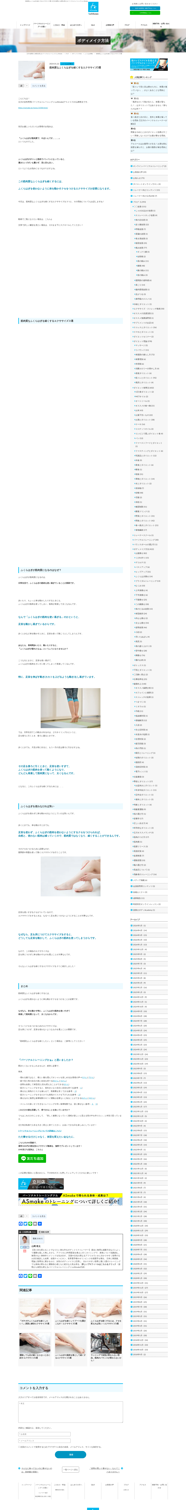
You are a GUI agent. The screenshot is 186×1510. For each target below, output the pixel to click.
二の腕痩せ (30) (142, 607)
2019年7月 (137, 1309)
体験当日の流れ (59, 1492)
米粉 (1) (139, 505)
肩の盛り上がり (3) (144, 649)
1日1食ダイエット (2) (145, 394)
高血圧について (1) (142, 872)
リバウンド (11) (142, 353)
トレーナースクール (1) (144, 538)
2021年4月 (137, 1209)
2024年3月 (137, 1043)
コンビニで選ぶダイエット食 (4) (149, 436)
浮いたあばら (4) (143, 639)
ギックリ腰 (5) (143, 254)
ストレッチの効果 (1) (144, 700)
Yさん (84, 1080)
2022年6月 (137, 1143)
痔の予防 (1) (141, 751)
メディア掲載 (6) (140, 883)
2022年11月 (138, 1119)
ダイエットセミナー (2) (144, 339)
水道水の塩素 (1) (143, 737)
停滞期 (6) (140, 366)
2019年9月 (137, 1300)
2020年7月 (137, 1252)
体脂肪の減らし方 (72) (145, 357)
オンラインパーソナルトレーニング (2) (149, 169)
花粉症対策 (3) (142, 769)
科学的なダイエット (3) (144, 830)
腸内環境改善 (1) (143, 292)
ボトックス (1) (140, 668)
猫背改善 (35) (141, 246)
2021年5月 (137, 1205)
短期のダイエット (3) (144, 760)
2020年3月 (137, 1271)
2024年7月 (137, 1023)
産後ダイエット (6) (144, 376)
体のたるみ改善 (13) (144, 612)
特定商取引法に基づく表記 (43, 1499)
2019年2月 (137, 1333)
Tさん (91, 1080)
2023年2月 (137, 1104)
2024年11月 (138, 1004)
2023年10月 (138, 1066)
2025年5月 (137, 976)
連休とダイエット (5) (144, 802)
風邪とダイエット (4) (144, 385)
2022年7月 (137, 1138)
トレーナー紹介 (43, 1495)
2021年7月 (137, 1195)
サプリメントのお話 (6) (144, 325)
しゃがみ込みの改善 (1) (145, 213)
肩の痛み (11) (143, 264)
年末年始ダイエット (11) (146, 793)
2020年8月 (137, 1247)
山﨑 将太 (36, 1249)
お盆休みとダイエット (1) (146, 788)
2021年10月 (138, 1181)
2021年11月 (138, 1176)
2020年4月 (137, 1266)
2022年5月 (137, 1147)
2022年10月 (138, 1124)
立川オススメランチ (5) (144, 835)
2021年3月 (137, 1214)
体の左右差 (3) (142, 223)
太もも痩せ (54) (142, 625)
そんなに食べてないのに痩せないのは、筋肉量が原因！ (36, 1473)
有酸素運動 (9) (140, 812)
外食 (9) (139, 463)
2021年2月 (137, 1219)
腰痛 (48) (141, 268)
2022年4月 (137, 1152)
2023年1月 (137, 1109)
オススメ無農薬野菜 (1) (144, 321)
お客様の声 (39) (139, 175)
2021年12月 (138, 1171)
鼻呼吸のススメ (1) (144, 301)
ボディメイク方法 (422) (144, 552)
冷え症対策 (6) (142, 732)
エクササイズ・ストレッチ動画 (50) (149, 311)
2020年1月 (137, 1281)
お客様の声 (110, 27)
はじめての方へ (76, 27)
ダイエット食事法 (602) (144, 390)
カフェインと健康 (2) (144, 695)
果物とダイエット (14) (145, 481)
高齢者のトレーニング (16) (145, 877)
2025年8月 (137, 962)
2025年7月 (137, 966)
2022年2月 (137, 1162)
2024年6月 (137, 1028)
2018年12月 (138, 1343)
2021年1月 (137, 1224)
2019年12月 (138, 1286)
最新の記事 (45, 1235)
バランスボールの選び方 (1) (145, 547)
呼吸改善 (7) (141, 232)
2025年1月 (137, 995)
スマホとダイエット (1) (144, 335)
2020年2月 (137, 1276)
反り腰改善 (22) (142, 227)
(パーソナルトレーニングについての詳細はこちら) (39, 1133)
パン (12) (139, 441)
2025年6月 (137, 971)
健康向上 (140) (140, 686)
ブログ (126, 27)
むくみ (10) (140, 588)
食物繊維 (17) (141, 533)
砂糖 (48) (139, 495)
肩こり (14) (140, 288)
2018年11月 (138, 1348)
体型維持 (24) (141, 616)
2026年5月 (137, 928)
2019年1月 (137, 1338)
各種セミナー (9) (140, 895)
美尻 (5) (139, 644)
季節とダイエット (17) (143, 784)
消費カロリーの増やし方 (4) (147, 371)
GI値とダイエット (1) (143, 307)
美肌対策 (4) (139, 854)
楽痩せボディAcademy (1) (144, 913)
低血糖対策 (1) (142, 718)
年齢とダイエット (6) (143, 807)
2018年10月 (138, 1352)
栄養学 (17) (138, 821)
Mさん (56, 1083)
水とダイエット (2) (144, 486)
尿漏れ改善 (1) (142, 236)
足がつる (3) (141, 297)
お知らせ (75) (138, 181)
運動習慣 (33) (139, 863)
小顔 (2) (139, 635)
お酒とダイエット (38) (145, 422)
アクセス (144, 27)
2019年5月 (137, 1319)
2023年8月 (137, 1076)
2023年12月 (138, 1057)
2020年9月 (137, 1243)
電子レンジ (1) (142, 774)
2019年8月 (137, 1305)
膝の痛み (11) (143, 273)
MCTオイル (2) (142, 399)
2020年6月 (137, 1257)
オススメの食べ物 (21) (145, 408)
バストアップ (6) (143, 570)
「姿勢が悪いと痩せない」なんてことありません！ (104, 1473)
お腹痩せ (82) (141, 556)
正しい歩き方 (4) (141, 826)
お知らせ (126, 1492)
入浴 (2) (139, 728)
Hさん (63, 1083)
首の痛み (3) (142, 278)
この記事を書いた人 (29, 1235)
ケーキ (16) (140, 427)
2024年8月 (137, 1019)
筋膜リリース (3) (141, 849)
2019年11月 (138, 1290)
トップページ (25, 27)
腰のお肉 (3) (141, 663)
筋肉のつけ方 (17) (141, 840)
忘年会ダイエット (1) (144, 797)
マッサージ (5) (142, 348)
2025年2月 (137, 990)
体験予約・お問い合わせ (161, 26)
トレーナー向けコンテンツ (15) (146, 193)
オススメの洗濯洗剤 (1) (144, 316)
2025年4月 (137, 981)
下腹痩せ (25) (141, 602)
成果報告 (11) (138, 901)
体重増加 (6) (141, 362)
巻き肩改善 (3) (142, 241)
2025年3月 (137, 985)
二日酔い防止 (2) (141, 677)
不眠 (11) (139, 714)
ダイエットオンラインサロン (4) (147, 187)
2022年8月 (137, 1133)
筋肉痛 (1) (138, 844)
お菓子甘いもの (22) (144, 418)
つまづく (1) (141, 704)
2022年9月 (137, 1128)
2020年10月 (138, 1238)
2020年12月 (138, 1228)
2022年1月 (137, 1166)
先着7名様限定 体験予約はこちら (145, 9)
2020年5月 (137, 1262)
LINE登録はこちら (146, 13)
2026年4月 (137, 933)
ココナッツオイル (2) (144, 432)
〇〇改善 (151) (140, 209)
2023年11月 (138, 1062)
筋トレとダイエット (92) (146, 380)
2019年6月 (137, 1314)
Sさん (66, 1087)
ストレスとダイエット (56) (145, 330)
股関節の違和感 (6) (144, 283)
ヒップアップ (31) (143, 574)
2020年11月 (138, 1233)
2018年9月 (137, 1357)
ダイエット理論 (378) (143, 344)
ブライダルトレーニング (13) (148, 584)
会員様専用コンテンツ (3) (144, 889)
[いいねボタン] (21, 88)
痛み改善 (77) (141, 250)
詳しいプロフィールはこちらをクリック (99, 1267)
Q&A (93, 27)
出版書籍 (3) (139, 779)
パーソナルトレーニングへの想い (41, 26)
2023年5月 (137, 1090)
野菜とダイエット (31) (145, 519)
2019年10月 (138, 1295)
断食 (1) (139, 472)
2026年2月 (137, 942)
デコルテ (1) (141, 565)
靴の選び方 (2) (140, 868)
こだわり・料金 (59, 27)
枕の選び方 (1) (140, 817)
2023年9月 (137, 1071)
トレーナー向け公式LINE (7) (145, 199)
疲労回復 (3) (141, 746)
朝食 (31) (139, 477)
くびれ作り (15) (142, 560)
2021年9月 (137, 1185)
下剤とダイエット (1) (143, 672)
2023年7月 (137, 1081)
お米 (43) (139, 413)
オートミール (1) (143, 404)
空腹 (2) (139, 500)
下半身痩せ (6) (142, 598)
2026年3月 (137, 938)
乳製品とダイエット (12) (146, 458)
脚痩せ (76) (140, 658)
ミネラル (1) (141, 709)
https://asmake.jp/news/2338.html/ (33, 110)
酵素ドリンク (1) (143, 514)
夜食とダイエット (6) (144, 467)
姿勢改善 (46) (141, 630)
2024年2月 (137, 1047)
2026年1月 (137, 947)
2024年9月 (137, 1014)
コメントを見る (38, 88)
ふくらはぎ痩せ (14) (144, 579)
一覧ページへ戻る (70, 1472)
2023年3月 (137, 1100)
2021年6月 (137, 1200)
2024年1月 (137, 1052)
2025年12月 (138, 952)
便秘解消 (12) (141, 723)
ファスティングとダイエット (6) (149, 454)
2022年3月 (137, 1157)
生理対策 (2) (141, 742)
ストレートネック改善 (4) (146, 218)
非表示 (39, 1241)
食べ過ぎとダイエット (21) (147, 528)
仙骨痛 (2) (141, 259)
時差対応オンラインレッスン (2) (147, 907)
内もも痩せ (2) (142, 621)
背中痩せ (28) (141, 653)
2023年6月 (137, 1085)
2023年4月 (137, 1095)
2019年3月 (137, 1328)
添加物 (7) (140, 491)
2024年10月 (138, 1009)
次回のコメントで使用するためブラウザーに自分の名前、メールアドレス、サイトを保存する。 (61, 1449)
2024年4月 (137, 1038)
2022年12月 (138, 1114)
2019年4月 (137, 1324)
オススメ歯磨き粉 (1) (144, 690)
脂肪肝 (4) (140, 765)
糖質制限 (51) (141, 509)
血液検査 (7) (139, 858)
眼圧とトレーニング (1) (145, 755)
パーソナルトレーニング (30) (146, 542)
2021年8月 (137, 1190)
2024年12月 (138, 1000)
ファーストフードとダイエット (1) (149, 447)
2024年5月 (137, 1033)
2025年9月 (137, 957)
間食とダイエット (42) (145, 523)
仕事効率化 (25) (140, 682)
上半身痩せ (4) (142, 593)
